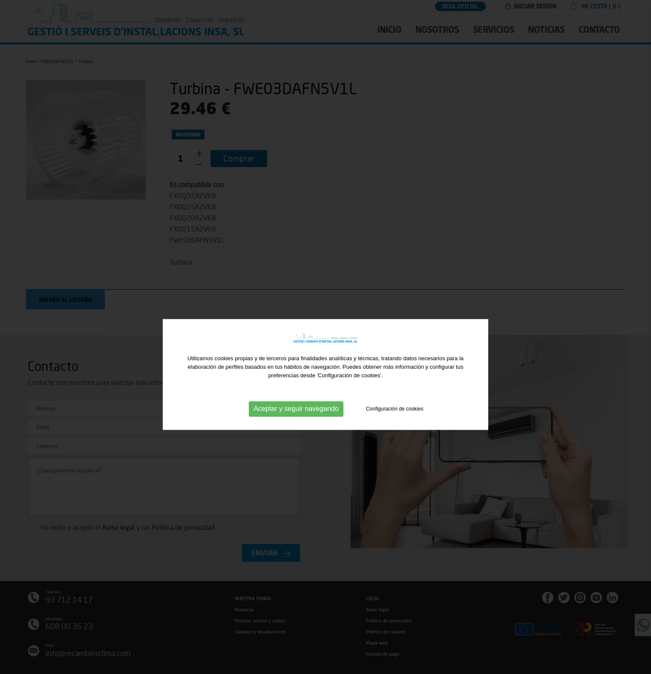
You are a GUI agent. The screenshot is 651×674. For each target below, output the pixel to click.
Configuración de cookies (394, 419)
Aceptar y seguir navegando (295, 418)
